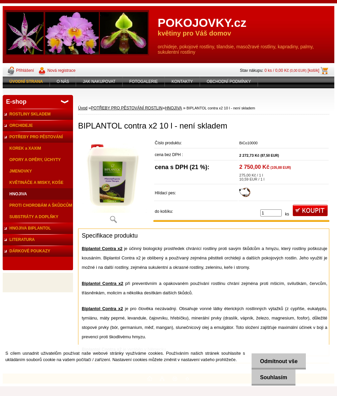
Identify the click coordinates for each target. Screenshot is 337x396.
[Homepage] (26, 82)
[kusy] (271, 212)
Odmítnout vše (278, 361)
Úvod (82, 108)
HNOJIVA (173, 108)
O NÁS (63, 81)
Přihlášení (25, 70)
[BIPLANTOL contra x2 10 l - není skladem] (113, 182)
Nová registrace (61, 70)
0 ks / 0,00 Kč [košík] (291, 70)
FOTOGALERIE (143, 81)
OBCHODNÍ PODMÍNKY (229, 81)
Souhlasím (273, 377)
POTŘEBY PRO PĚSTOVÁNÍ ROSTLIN (126, 108)
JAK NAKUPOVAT (99, 81)
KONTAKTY (182, 81)
